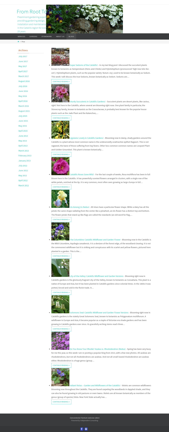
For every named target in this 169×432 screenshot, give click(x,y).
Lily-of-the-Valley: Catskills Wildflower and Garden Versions (96, 276)
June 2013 (23, 135)
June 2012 (23, 170)
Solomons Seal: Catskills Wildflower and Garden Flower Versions (99, 312)
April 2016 (22, 101)
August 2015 (24, 111)
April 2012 (22, 180)
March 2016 (23, 106)
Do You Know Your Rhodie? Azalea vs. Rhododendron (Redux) (97, 349)
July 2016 (22, 86)
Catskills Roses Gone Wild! (82, 174)
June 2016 (23, 91)
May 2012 (22, 175)
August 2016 (24, 81)
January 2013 (24, 160)
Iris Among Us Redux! (79, 207)
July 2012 (22, 165)
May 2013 (22, 140)
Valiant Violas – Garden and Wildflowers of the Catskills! (95, 385)
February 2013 (24, 155)
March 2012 (23, 185)
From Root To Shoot (39, 11)
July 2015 (22, 116)
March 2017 (23, 76)
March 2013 (23, 150)
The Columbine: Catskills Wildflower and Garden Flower (95, 239)
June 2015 (23, 120)
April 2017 (22, 71)
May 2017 (22, 66)
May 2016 (22, 96)
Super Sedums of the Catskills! (84, 65)
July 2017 (22, 56)
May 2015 (22, 125)
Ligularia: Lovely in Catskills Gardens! (86, 138)
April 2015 (22, 130)
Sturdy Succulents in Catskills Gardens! (87, 101)
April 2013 (22, 145)
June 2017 (23, 61)
